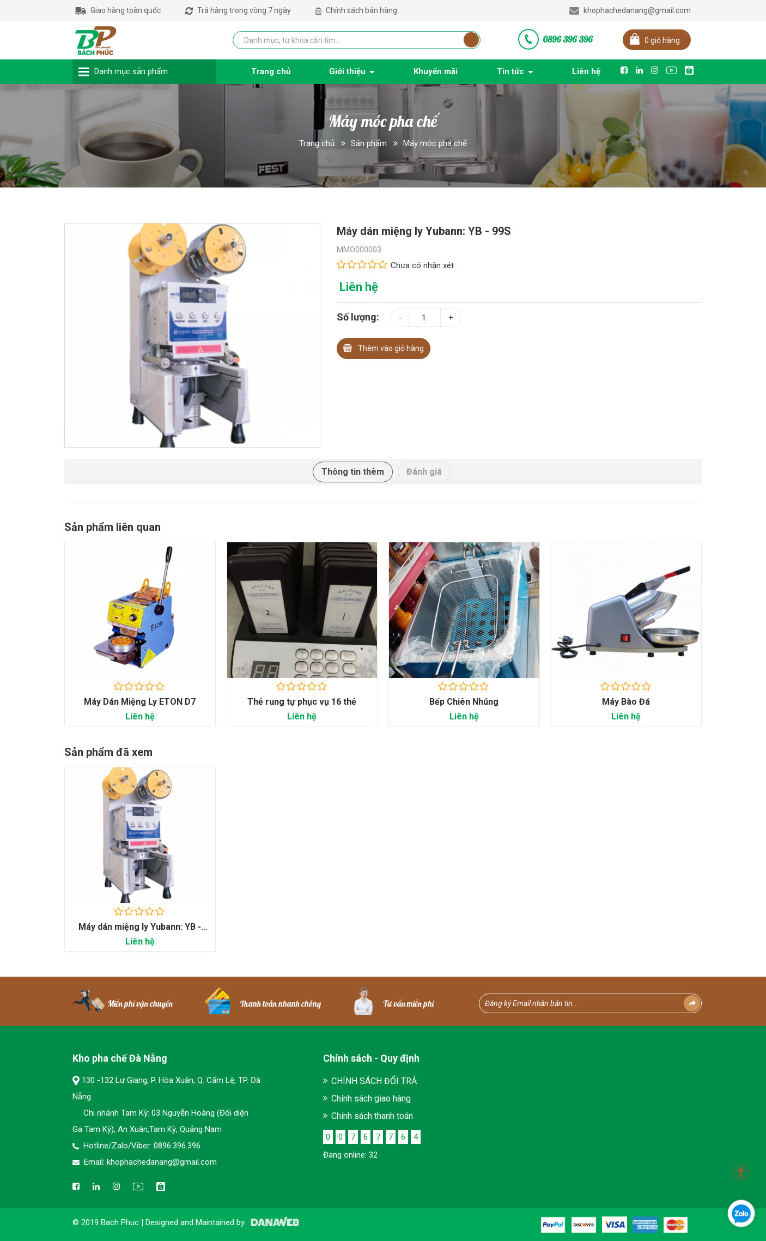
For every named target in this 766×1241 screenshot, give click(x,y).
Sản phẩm (369, 143)
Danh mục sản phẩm (131, 71)
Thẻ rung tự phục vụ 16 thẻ (301, 702)
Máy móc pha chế (435, 143)
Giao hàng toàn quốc (118, 10)
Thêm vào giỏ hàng (383, 347)
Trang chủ (317, 143)
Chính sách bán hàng (356, 10)
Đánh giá (424, 472)
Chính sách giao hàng (371, 1098)
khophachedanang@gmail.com (630, 10)
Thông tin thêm (352, 472)
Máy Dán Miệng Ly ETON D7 (140, 702)
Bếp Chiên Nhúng (463, 702)
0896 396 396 (568, 39)
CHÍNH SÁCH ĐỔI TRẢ (374, 1081)
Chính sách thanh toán (372, 1116)
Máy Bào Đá (626, 702)
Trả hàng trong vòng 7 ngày (238, 10)
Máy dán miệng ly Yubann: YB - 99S (139, 932)
